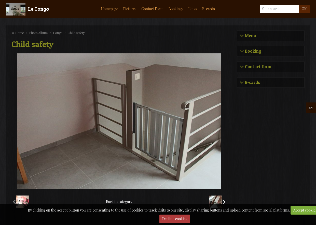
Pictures (129, 8)
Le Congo (38, 9)
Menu (250, 35)
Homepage (109, 8)
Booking (252, 51)
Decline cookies (174, 218)
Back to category (119, 201)
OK (304, 8)
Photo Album (38, 33)
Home (19, 33)
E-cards (208, 8)
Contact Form (152, 8)
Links (192, 8)
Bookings (176, 8)
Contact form (257, 66)
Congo (57, 33)
